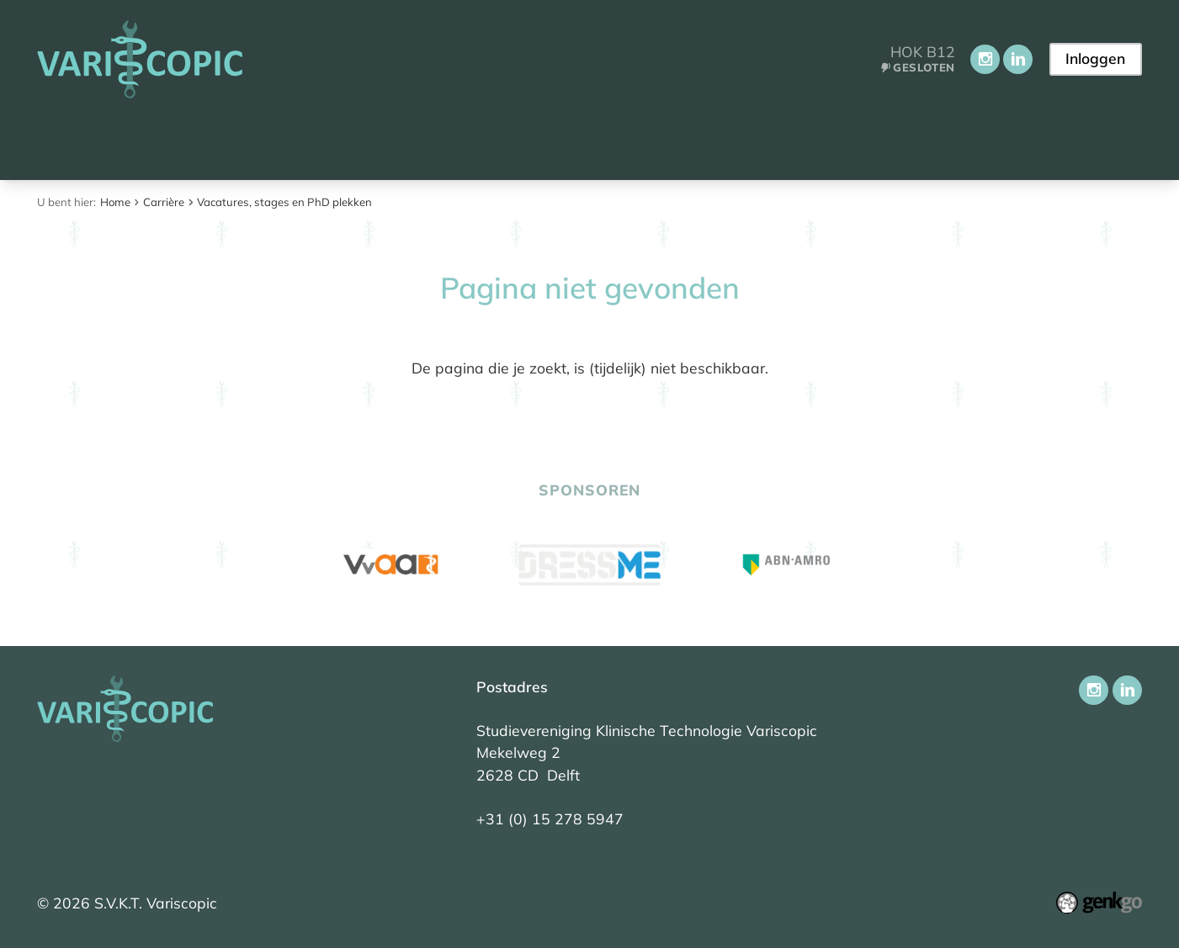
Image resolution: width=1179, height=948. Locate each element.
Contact (903, 140)
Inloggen (1094, 58)
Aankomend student (179, 140)
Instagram (983, 59)
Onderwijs (447, 140)
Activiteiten (564, 140)
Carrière (672, 140)
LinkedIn (1016, 59)
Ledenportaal (788, 140)
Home (61, 142)
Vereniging (333, 140)
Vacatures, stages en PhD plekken (284, 202)
